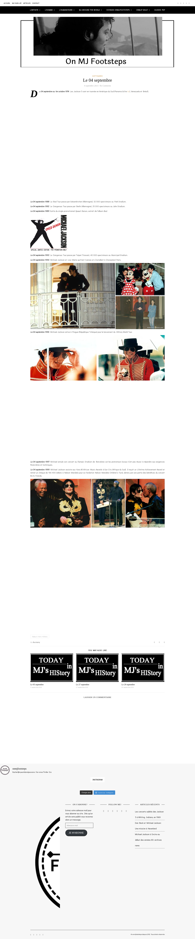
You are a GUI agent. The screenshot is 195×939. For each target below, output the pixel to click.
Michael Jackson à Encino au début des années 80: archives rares (148, 840)
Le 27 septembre (82, 684)
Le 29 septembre (128, 684)
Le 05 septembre (37, 684)
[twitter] (183, 3)
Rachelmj (36, 642)
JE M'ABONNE (76, 833)
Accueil (7, 3)
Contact (36, 3)
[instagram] (178, 3)
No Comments (105, 86)
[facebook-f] (180, 3)
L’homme (49, 10)
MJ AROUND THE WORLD (89, 10)
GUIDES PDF (159, 10)
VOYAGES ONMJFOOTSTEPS (118, 10)
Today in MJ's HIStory (40, 636)
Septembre (97, 76)
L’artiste (34, 10)
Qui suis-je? (17, 3)
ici (128, 91)
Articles (26, 3)
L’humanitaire (66, 10)
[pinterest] (186, 3)
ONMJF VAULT (142, 10)
